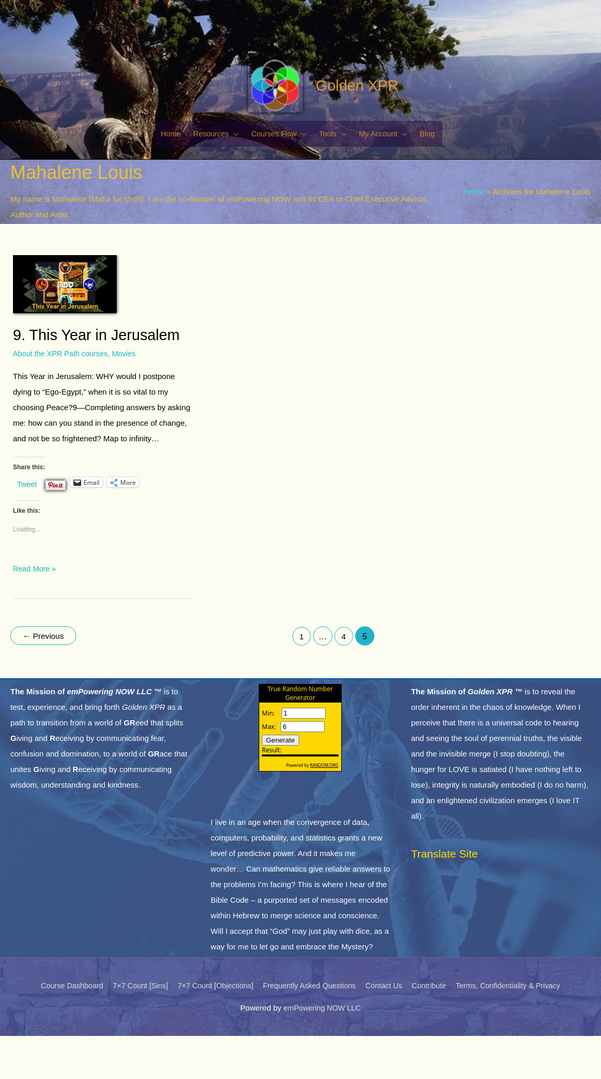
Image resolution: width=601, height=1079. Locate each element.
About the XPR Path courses (62, 398)
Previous (44, 681)
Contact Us (387, 1029)
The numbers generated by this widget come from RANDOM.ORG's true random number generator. (300, 779)
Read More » (35, 612)
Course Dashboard (61, 1029)
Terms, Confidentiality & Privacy (517, 1029)
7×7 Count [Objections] (211, 1029)
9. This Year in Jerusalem (100, 379)
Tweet (27, 528)
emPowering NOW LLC (322, 1050)
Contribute (435, 1029)
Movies (128, 398)
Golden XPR (347, 125)
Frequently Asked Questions (310, 1029)
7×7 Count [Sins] (133, 1029)
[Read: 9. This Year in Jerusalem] (65, 328)
